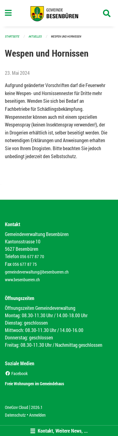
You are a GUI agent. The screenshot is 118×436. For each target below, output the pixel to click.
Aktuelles (35, 36)
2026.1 (37, 407)
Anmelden (37, 415)
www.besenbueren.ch (22, 279)
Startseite (12, 36)
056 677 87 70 (32, 256)
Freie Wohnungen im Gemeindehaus (34, 383)
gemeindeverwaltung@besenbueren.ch (37, 272)
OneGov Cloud (16, 407)
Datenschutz (15, 415)
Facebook (16, 373)
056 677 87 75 (25, 264)
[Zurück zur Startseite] (59, 13)
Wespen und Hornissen (66, 36)
